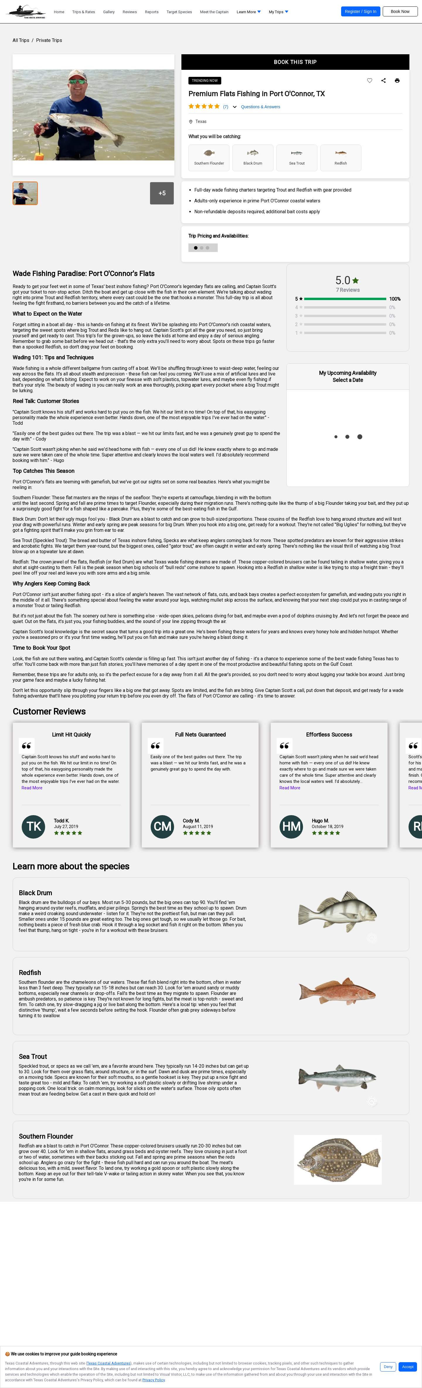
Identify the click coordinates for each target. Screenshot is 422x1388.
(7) (225, 106)
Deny (388, 1367)
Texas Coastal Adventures (108, 1363)
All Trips (21, 40)
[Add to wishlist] (370, 81)
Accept (408, 1367)
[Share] (383, 81)
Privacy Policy (153, 1380)
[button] (249, 13)
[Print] (397, 81)
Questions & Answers (260, 106)
